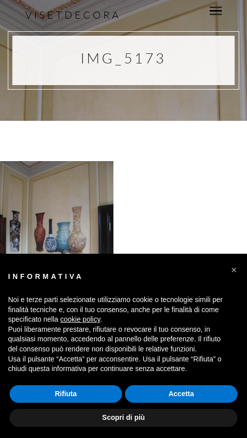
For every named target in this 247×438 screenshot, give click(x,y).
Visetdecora (73, 15)
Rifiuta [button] (66, 394)
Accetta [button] (181, 394)
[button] (234, 270)
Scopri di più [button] (123, 417)
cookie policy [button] (80, 319)
